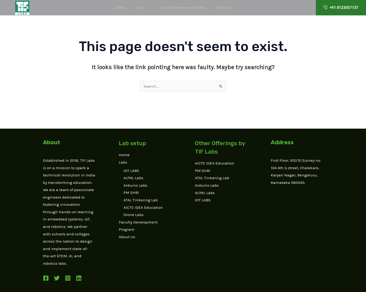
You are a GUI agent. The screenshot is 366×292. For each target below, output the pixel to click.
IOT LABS (131, 170)
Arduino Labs (135, 185)
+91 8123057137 (341, 7)
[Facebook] (46, 278)
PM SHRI (131, 192)
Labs (144, 8)
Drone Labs (133, 214)
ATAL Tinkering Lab (140, 200)
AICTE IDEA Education (143, 207)
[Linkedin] (79, 278)
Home (124, 8)
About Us (219, 8)
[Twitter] (57, 278)
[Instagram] (68, 278)
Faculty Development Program (181, 8)
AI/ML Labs (133, 177)
